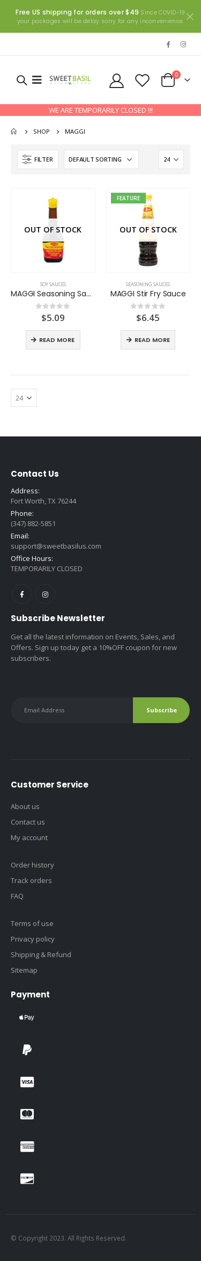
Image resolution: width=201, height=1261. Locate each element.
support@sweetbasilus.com (56, 546)
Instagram (45, 594)
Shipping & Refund (41, 954)
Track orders (31, 880)
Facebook (22, 594)
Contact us (28, 822)
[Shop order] (101, 159)
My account (29, 837)
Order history (32, 865)
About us (25, 806)
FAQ (17, 896)
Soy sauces (53, 284)
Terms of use (32, 923)
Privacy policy (33, 939)
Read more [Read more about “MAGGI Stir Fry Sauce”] (152, 340)
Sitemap (24, 970)
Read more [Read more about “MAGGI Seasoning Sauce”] (57, 340)
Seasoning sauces (148, 284)
